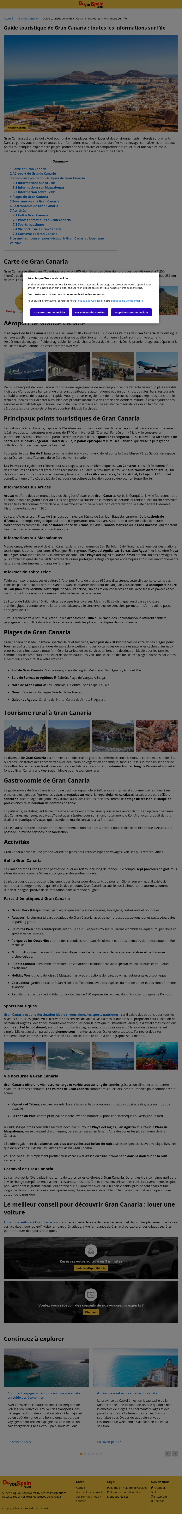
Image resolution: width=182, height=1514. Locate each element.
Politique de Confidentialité (127, 300)
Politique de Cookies (88, 300)
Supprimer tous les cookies (131, 312)
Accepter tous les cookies (49, 312)
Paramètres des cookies (90, 312)
